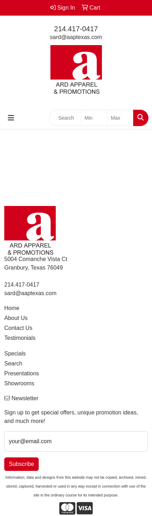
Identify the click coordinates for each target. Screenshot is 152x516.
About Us (16, 318)
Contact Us (18, 328)
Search (13, 363)
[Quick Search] (65, 118)
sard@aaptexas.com (76, 37)
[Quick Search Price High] (120, 118)
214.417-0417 (76, 29)
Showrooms (19, 383)
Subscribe (21, 464)
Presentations (21, 373)
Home (12, 308)
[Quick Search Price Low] (94, 118)
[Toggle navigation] (11, 118)
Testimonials (20, 338)
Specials (15, 354)
